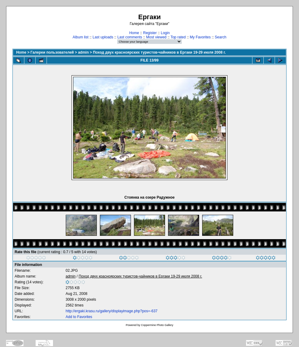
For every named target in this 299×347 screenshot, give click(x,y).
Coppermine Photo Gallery (157, 325)
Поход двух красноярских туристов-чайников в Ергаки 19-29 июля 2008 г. (159, 52)
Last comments (129, 37)
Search (220, 37)
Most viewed (156, 37)
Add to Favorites (78, 317)
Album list (81, 37)
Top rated (178, 37)
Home (134, 33)
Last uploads (103, 37)
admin (83, 52)
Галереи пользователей (52, 52)
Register (150, 33)
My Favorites (200, 37)
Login (165, 33)
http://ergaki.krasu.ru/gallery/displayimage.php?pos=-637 (111, 311)
